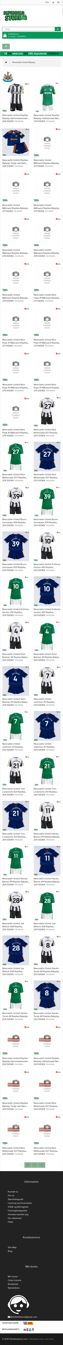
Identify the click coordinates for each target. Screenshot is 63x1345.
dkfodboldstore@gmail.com (22, 1317)
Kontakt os (13, 1191)
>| (41, 1165)
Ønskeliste (13, 1284)
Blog (10, 1251)
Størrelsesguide (15, 1199)
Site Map (12, 1247)
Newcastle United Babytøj (23, 62)
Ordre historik (14, 1280)
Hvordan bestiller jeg (18, 1214)
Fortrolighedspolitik (17, 1210)
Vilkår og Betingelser (18, 1206)
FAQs (10, 1222)
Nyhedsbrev (14, 1288)
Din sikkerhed (14, 1218)
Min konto (13, 1276)
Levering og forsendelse (20, 1203)
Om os (11, 1195)
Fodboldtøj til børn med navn (40, 1339)
